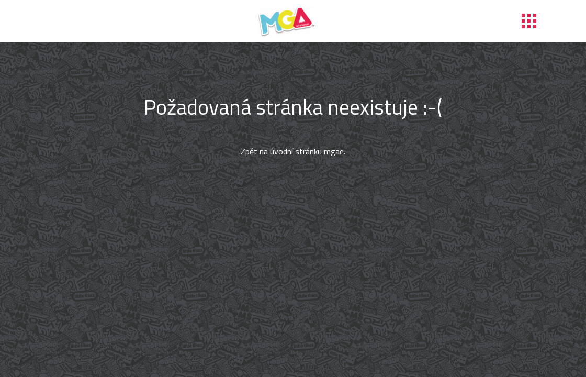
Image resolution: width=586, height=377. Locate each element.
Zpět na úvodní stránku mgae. (293, 151)
